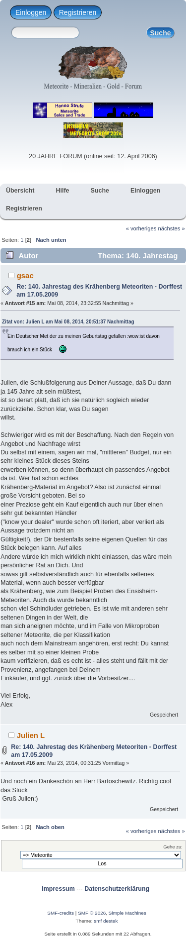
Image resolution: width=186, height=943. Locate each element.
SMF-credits (60, 913)
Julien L (31, 735)
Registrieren (77, 12)
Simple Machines (127, 913)
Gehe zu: (173, 846)
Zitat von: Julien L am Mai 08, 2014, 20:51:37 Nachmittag (68, 321)
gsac (25, 275)
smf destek (106, 921)
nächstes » (171, 228)
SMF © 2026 (92, 913)
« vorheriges (141, 228)
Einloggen (30, 12)
